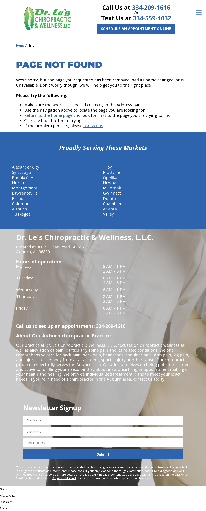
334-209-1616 (151, 7)
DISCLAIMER (93, 474)
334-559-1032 (152, 18)
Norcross (20, 182)
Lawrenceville (25, 193)
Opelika (110, 177)
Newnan (111, 182)
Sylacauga (21, 172)
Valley (108, 214)
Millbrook (112, 188)
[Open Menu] (199, 12)
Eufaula (19, 198)
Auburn (19, 209)
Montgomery (24, 188)
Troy (107, 167)
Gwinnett (112, 193)
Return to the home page (48, 115)
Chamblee (112, 203)
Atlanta (110, 209)
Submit (103, 454)
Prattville (111, 172)
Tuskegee (21, 214)
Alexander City (25, 167)
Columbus (22, 203)
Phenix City (22, 177)
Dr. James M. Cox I (64, 478)
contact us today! (149, 379)
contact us (93, 125)
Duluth (109, 198)
